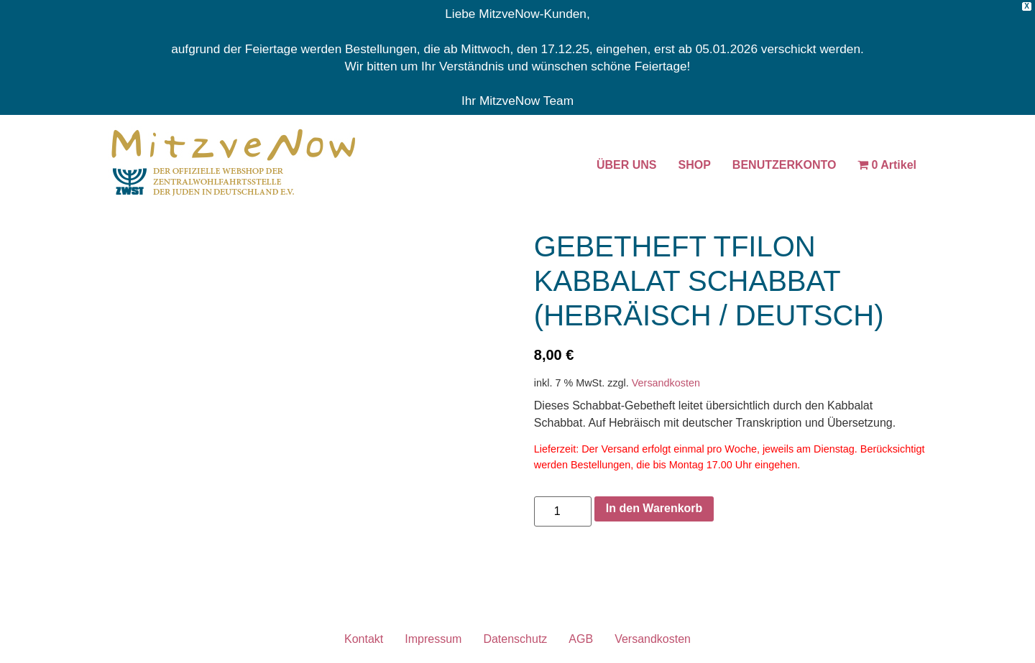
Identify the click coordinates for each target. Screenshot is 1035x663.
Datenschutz (515, 639)
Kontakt (363, 639)
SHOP (694, 165)
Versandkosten (666, 383)
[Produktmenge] (563, 511)
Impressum (433, 639)
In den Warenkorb (654, 508)
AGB (581, 639)
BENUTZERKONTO (784, 165)
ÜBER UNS (627, 165)
